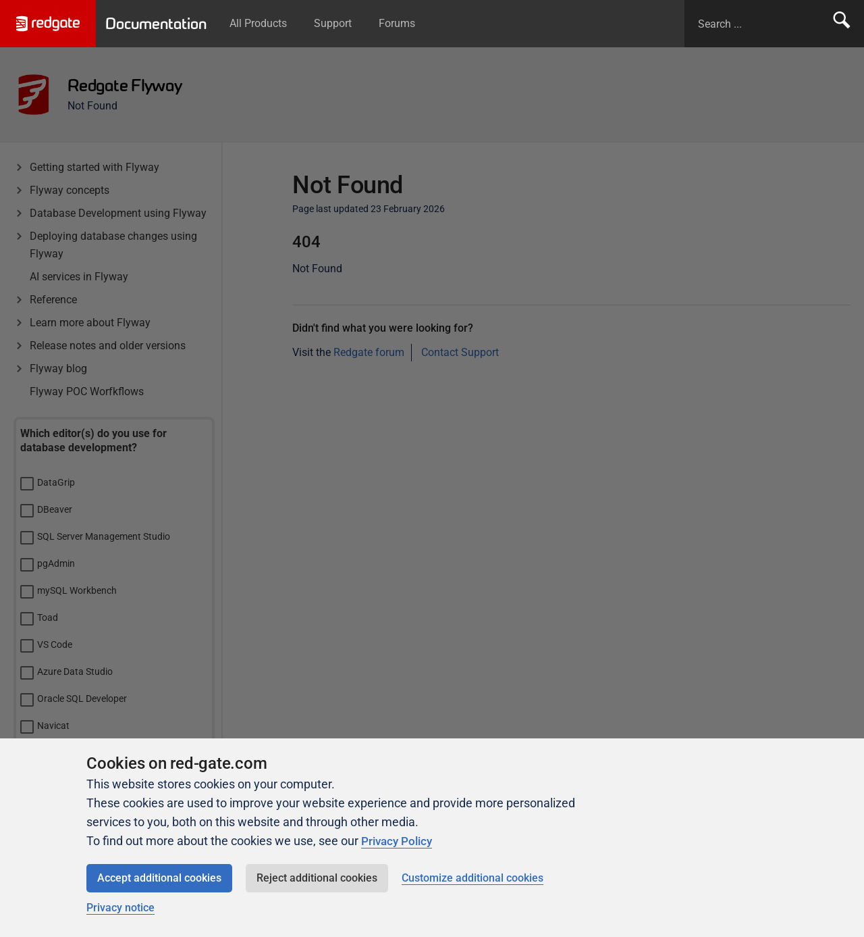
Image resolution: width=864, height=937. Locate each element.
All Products (266, 23)
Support (341, 23)
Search (841, 23)
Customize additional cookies (472, 877)
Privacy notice (120, 907)
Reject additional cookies (316, 877)
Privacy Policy (399, 841)
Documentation (160, 23)
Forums (405, 23)
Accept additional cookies (159, 877)
